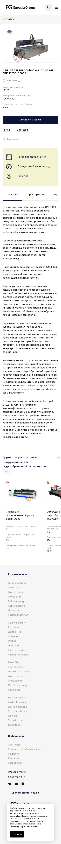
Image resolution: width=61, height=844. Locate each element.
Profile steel (15, 597)
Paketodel (14, 588)
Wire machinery (17, 698)
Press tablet (15, 681)
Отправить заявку (30, 120)
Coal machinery (17, 623)
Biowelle (13, 716)
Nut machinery (16, 601)
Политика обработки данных (25, 749)
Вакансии (13, 759)
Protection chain (17, 702)
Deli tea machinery (18, 672)
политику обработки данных (24, 827)
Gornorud (13, 646)
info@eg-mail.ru (17, 772)
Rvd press (13, 627)
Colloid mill (14, 690)
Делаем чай (15, 632)
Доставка (22, 130)
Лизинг (6, 130)
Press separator (17, 650)
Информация (16, 736)
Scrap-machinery (17, 711)
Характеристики (35, 195)
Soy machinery (16, 667)
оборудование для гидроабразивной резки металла (25, 464)
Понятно (17, 834)
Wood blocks (15, 592)
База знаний (15, 763)
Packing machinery (18, 615)
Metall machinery (17, 685)
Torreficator (15, 721)
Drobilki (12, 641)
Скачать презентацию (25, 793)
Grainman (13, 611)
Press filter (14, 663)
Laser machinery (17, 676)
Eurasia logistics (17, 583)
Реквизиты (14, 754)
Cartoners (14, 637)
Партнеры (14, 745)
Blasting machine (17, 707)
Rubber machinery (18, 655)
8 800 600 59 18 (16, 777)
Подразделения (17, 575)
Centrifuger (14, 725)
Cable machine (16, 606)
